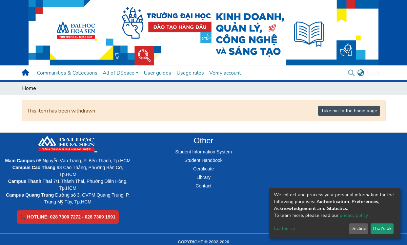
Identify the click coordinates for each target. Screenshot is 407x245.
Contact (203, 185)
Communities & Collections (67, 73)
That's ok (382, 228)
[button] (360, 73)
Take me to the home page (349, 111)
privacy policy (354, 215)
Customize (284, 228)
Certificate (203, 168)
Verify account (225, 73)
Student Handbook (204, 160)
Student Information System (203, 151)
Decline (358, 228)
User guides (157, 73)
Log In (374, 73)
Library (203, 177)
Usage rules (190, 73)
